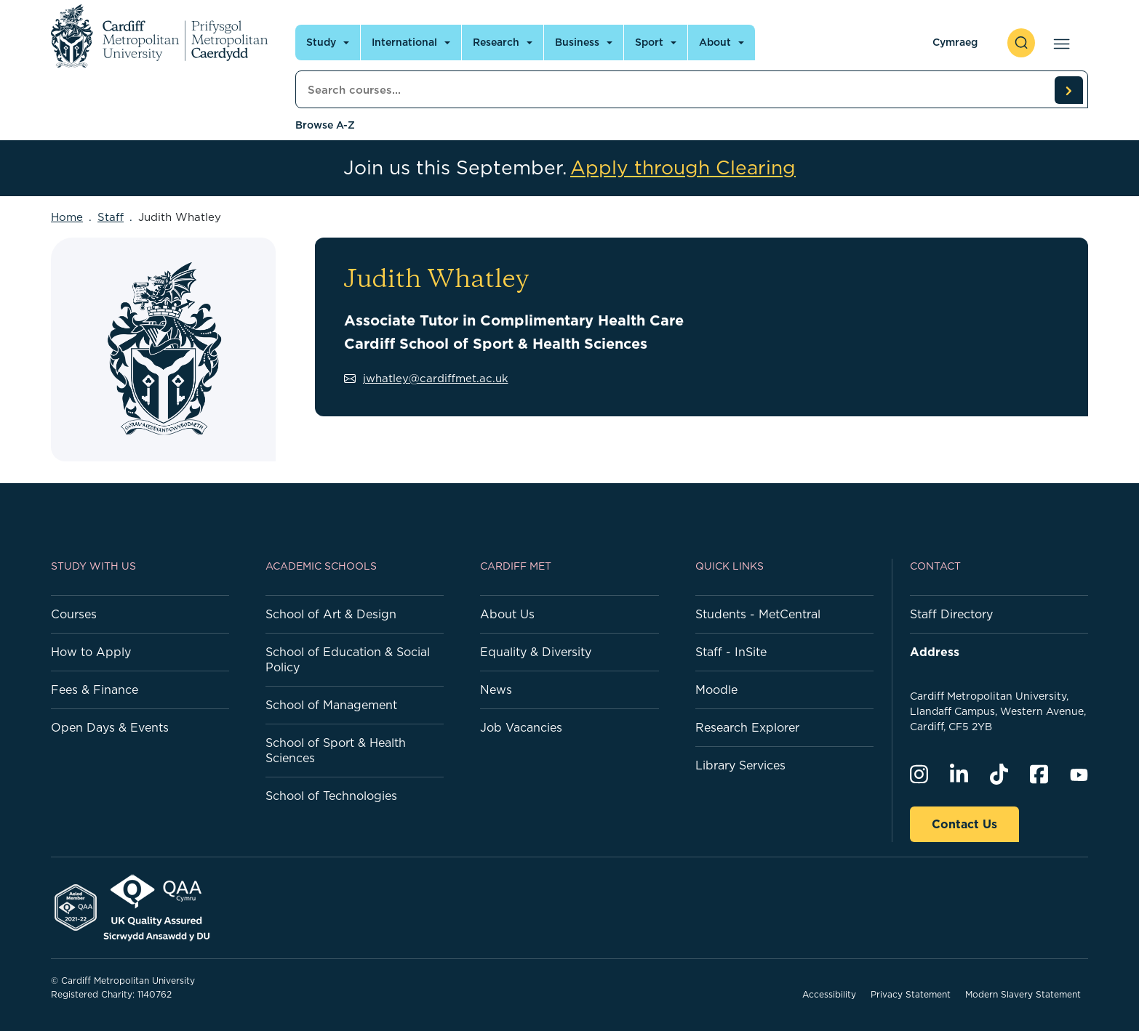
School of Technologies (331, 796)
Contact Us (964, 824)
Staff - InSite (731, 652)
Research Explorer (747, 727)
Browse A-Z (325, 125)
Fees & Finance (94, 690)
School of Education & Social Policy (347, 659)
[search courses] (1068, 90)
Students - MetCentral (757, 614)
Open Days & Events (110, 727)
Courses (74, 614)
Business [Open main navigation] (577, 42)
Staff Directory (951, 614)
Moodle (716, 690)
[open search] (1021, 42)
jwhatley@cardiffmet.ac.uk (426, 378)
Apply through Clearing (683, 168)
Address (934, 652)
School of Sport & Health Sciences (335, 750)
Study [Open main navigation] (321, 42)
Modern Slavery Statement (1023, 994)
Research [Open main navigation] (496, 42)
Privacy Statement (911, 994)
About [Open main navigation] (715, 42)
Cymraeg (955, 42)
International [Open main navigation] (404, 42)
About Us (507, 614)
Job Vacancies (521, 727)
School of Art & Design (330, 614)
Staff (110, 217)
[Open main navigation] (1058, 42)
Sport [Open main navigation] (649, 42)
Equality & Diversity (535, 652)
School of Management (331, 705)
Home (67, 217)
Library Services (740, 765)
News (496, 690)
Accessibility (829, 994)
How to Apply (91, 652)
